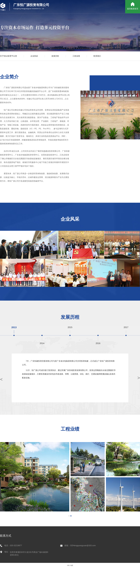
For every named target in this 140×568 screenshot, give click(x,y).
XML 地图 (70, 565)
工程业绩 (76, 56)
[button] (69, 515)
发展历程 (55, 56)
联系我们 (97, 56)
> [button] (1, 379)
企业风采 (34, 56)
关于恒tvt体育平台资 (8, 56)
